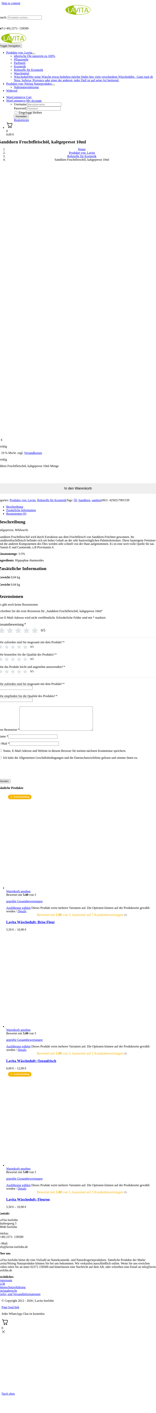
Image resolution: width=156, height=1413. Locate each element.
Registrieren (21, 120)
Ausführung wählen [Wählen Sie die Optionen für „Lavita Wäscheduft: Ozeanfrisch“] (18, 1051)
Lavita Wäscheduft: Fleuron (28, 1204)
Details (22, 916)
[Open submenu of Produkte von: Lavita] (33, 53)
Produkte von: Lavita (23, 500)
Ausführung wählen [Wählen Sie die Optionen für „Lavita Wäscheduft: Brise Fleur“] (18, 912)
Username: (20, 104)
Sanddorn (84, 500)
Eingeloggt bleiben (28, 112)
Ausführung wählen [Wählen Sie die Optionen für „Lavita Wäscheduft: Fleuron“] (18, 1189)
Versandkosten (33, 453)
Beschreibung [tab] (14, 506)
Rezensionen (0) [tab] (16, 513)
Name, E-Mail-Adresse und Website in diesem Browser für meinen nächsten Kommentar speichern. (64, 755)
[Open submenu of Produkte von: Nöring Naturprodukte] (53, 84)
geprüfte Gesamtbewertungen (24, 906)
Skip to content (11, 3)
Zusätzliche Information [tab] (21, 510)
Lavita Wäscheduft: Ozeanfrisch (31, 1065)
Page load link (10, 1311)
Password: (20, 108)
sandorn (96, 500)
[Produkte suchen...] (25, 18)
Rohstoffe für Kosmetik (51, 500)
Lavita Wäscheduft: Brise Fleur (30, 927)
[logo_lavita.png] (78, 13)
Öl (75, 500)
